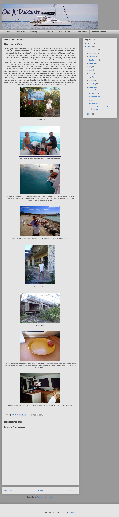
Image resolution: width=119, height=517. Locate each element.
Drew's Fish (82, 32)
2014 (89, 114)
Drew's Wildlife (65, 32)
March (91, 80)
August (92, 63)
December (93, 50)
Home (9, 32)
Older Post (72, 491)
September (94, 60)
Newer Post (9, 491)
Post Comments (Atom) (45, 497)
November (93, 53)
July (90, 67)
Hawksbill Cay (94, 90)
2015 (89, 47)
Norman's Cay (94, 93)
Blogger (71, 512)
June (91, 70)
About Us (21, 32)
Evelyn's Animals (99, 32)
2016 (89, 43)
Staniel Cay (93, 100)
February (92, 84)
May (91, 73)
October (92, 57)
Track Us (49, 32)
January (92, 87)
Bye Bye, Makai (94, 103)
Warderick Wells (95, 97)
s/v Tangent (35, 32)
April (91, 77)
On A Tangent (21, 11)
